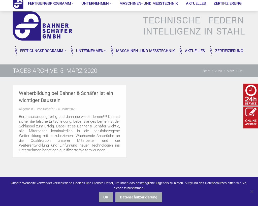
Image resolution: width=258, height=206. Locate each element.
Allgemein (26, 109)
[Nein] (251, 191)
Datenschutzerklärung (138, 197)
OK (105, 197)
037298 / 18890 (28, 4)
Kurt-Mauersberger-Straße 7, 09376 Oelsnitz (119, 4)
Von (45, 109)
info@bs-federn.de (64, 4)
